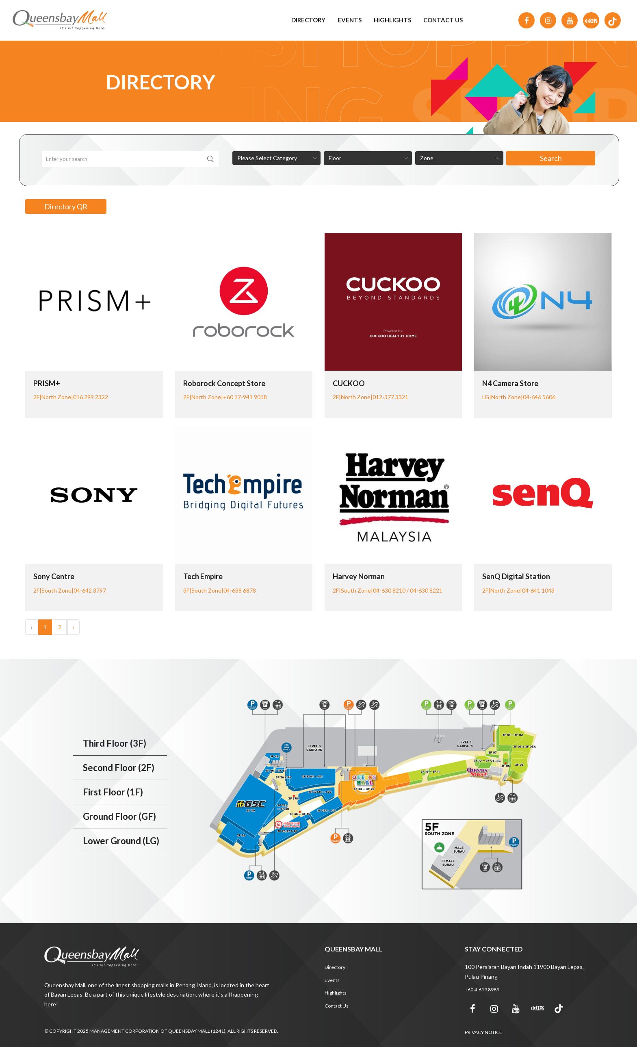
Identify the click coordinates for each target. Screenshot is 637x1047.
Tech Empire (203, 576)
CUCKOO (349, 383)
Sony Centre (53, 576)
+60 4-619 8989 (482, 989)
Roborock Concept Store (224, 383)
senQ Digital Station (516, 576)
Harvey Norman (359, 576)
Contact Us (443, 20)
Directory (308, 20)
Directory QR (65, 206)
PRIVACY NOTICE (483, 1032)
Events (350, 20)
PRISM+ (46, 383)
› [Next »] (73, 626)
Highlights (392, 20)
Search (551, 158)
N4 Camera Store (510, 383)
